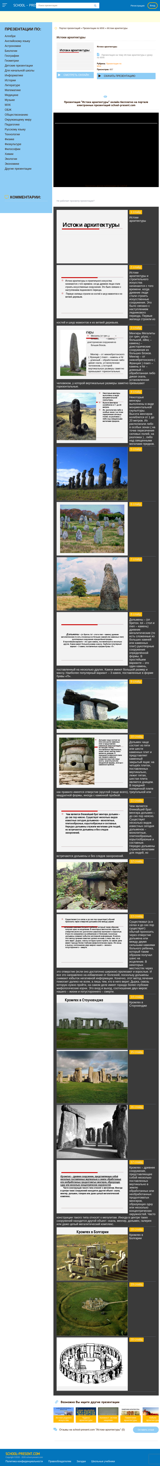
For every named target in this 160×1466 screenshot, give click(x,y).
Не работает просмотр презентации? (76, 201)
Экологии (11, 158)
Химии (9, 154)
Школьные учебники (103, 1461)
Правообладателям (59, 1461)
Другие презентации (18, 168)
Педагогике (12, 124)
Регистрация (138, 5)
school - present (30, 5)
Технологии (12, 134)
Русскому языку (15, 129)
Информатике (14, 75)
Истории (10, 80)
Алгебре (10, 36)
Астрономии (13, 46)
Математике (13, 90)
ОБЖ (8, 109)
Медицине (11, 95)
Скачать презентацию (116, 76)
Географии (12, 55)
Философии (12, 149)
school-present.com (23, 1454)
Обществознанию (16, 114)
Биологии (11, 50)
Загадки (81, 1461)
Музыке (10, 100)
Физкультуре (13, 144)
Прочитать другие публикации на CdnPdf (106, 186)
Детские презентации (19, 65)
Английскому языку (17, 41)
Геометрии (12, 60)
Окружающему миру (18, 119)
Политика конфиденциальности (24, 1461)
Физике (9, 139)
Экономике (12, 163)
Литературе (12, 85)
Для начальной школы (19, 70)
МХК (8, 104)
